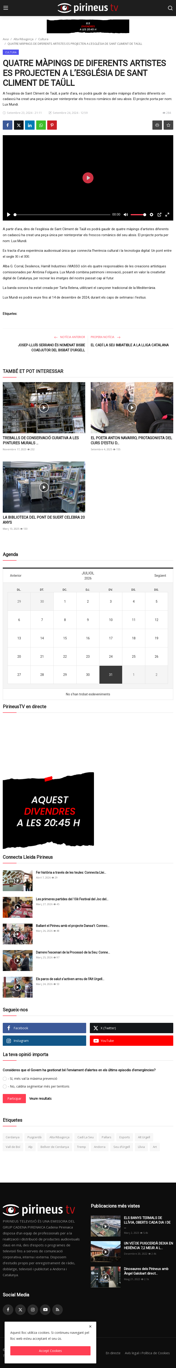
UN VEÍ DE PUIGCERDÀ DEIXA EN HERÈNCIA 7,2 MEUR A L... (148, 1245)
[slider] (62, 215)
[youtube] (45, 1309)
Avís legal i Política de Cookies (146, 1353)
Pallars (106, 1137)
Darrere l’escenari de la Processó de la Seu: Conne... (73, 952)
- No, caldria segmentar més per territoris (38, 1086)
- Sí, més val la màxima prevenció (32, 1078)
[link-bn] (88, 26)
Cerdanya (12, 1137)
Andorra (99, 1147)
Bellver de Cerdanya (55, 1147)
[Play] (8, 214)
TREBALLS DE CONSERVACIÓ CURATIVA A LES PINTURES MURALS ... (41, 440)
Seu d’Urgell (121, 1147)
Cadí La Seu (85, 1137)
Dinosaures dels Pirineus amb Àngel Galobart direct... (146, 1271)
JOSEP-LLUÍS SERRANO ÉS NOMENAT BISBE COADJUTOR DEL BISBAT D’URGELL (51, 347)
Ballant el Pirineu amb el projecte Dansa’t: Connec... (72, 926)
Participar (14, 1098)
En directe (111, 1353)
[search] (170, 8)
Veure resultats (40, 1098)
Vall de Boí (13, 1147)
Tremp (81, 1147)
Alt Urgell (144, 1137)
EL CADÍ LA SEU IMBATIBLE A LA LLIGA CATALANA (130, 345)
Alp (30, 1147)
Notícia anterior (69, 337)
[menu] (5, 8)
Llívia (141, 1147)
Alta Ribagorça (23, 39)
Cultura (43, 39)
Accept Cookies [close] (50, 1350)
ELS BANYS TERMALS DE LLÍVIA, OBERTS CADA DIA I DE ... (147, 1222)
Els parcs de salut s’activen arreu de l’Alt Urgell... (70, 979)
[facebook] (8, 1309)
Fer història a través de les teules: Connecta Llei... (71, 872)
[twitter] (20, 1309)
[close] (90, 1326)
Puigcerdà (34, 1137)
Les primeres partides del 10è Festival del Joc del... (72, 899)
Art (155, 1147)
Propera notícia (106, 337)
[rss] (57, 1309)
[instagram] (33, 1309)
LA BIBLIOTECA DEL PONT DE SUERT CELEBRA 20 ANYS (44, 520)
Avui (6, 39)
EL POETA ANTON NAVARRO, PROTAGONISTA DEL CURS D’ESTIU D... (131, 440)
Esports (124, 1137)
